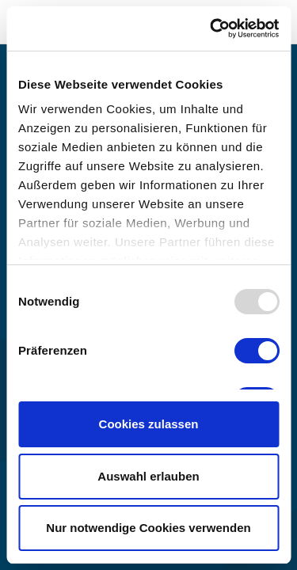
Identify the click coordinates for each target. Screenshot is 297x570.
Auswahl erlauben (148, 476)
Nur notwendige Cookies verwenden (148, 527)
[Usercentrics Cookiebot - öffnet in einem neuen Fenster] (211, 28)
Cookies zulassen (149, 424)
